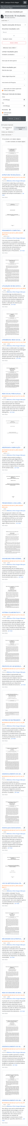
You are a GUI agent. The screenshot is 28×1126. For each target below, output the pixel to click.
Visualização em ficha (7, 128)
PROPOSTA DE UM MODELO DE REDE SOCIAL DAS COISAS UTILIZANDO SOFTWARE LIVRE (12, 666)
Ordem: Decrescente (7, 134)
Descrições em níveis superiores (12, 88)
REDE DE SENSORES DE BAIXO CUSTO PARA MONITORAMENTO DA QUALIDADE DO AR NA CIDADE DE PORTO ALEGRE (12, 993)
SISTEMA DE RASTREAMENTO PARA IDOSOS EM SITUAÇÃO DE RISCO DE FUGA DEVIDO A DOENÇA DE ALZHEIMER (12, 720)
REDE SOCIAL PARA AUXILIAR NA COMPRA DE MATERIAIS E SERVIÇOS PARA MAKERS (12, 394)
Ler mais (22, 250)
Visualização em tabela (20, 128)
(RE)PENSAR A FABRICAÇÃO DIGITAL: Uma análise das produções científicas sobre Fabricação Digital (12, 447)
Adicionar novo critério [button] (9, 48)
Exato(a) (6, 114)
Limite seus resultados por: (14, 12)
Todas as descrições (9, 90)
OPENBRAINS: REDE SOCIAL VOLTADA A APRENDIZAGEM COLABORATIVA (12, 340)
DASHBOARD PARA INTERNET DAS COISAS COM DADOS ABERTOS (12, 558)
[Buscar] (14, 32)
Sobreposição (7, 113)
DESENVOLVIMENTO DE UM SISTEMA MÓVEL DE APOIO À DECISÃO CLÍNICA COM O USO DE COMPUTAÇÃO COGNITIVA (12, 774)
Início (3, 97)
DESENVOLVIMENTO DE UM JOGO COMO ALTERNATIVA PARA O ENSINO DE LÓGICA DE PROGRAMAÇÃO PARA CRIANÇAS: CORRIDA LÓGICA (12, 1100)
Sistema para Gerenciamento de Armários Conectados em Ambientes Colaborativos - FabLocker (12, 828)
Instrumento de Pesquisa (9, 82)
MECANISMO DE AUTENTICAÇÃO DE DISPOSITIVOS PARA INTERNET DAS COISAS (12, 939)
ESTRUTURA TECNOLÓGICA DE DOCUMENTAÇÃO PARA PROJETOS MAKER (12, 175)
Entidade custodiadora (8, 54)
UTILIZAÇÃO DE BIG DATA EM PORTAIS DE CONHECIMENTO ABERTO (12, 286)
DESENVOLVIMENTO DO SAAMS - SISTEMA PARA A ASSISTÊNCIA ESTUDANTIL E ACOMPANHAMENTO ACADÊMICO (12, 1046)
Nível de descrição (7, 70)
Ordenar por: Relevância (8, 132)
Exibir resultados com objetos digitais (15, 141)
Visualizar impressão (7, 125)
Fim (3, 103)
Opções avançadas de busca (11, 25)
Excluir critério (14, 43)
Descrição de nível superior (9, 60)
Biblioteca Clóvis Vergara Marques (16, 181)
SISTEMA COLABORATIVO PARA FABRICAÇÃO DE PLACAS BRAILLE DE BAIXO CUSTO (12, 612)
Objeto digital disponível (8, 76)
